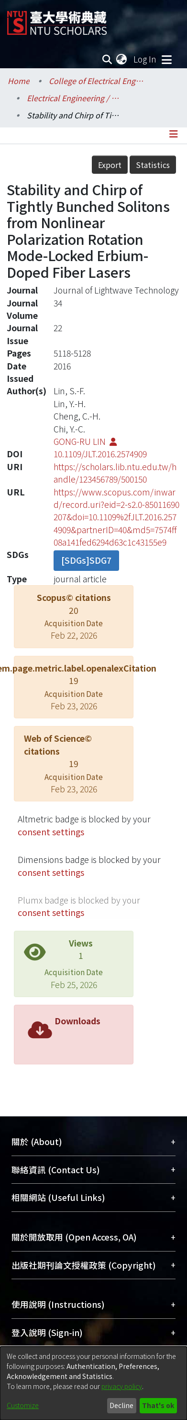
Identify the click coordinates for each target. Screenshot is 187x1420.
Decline (121, 1405)
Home (19, 80)
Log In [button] (145, 59)
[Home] (57, 19)
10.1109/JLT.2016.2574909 (100, 454)
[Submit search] (107, 59)
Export (109, 164)
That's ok (158, 1405)
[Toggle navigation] (166, 59)
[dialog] (93, 1383)
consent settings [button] (51, 832)
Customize (23, 1405)
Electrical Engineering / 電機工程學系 (74, 98)
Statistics (153, 164)
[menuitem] (122, 59)
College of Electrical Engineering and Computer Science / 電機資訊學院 (96, 80)
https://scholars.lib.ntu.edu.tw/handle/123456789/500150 (115, 473)
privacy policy (121, 1386)
